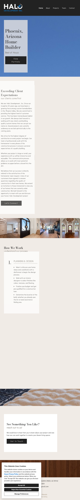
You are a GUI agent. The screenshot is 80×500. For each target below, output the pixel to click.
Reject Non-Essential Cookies (21, 490)
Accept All (21, 485)
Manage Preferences (21, 494)
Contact (72, 8)
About (48, 8)
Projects (56, 8)
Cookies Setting (43, 497)
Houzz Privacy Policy (11, 474)
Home (41, 8)
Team (64, 8)
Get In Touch (16, 441)
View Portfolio (16, 60)
